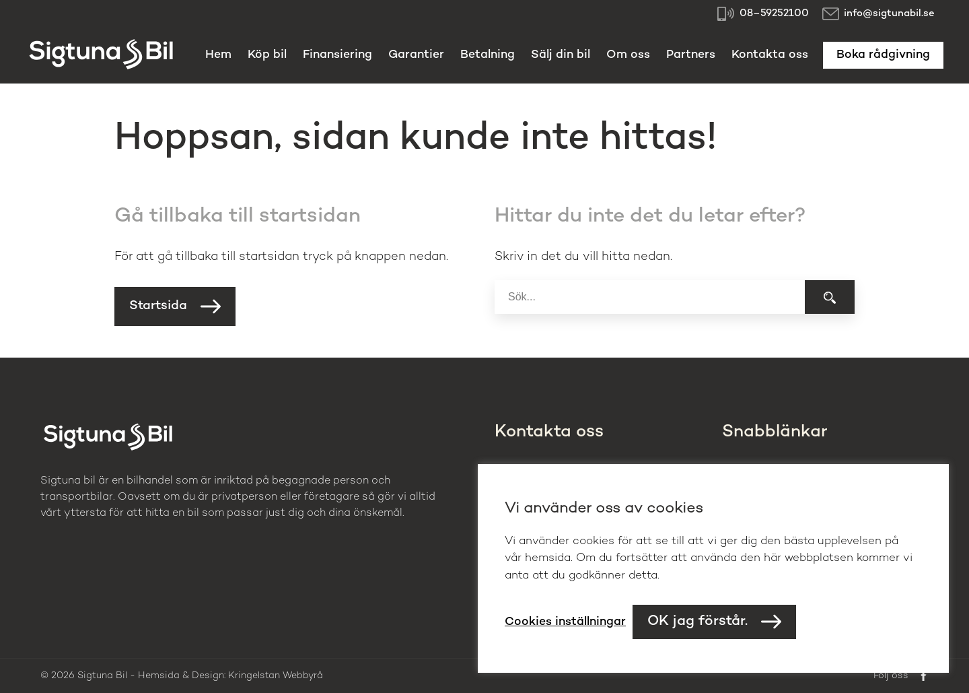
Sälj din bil (560, 54)
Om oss (628, 54)
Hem (218, 54)
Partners (690, 54)
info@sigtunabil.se (889, 13)
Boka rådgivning (883, 54)
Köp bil (267, 54)
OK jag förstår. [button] (697, 621)
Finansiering (337, 54)
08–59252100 (774, 13)
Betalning (487, 54)
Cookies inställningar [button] (565, 622)
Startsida (158, 306)
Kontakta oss (769, 54)
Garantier (416, 54)
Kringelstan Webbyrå (275, 676)
